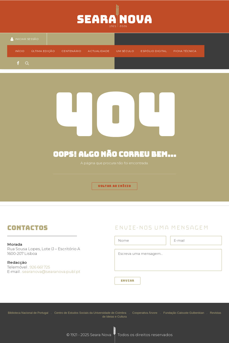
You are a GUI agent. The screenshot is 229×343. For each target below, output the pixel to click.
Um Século (125, 51)
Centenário (71, 51)
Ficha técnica (185, 51)
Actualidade (99, 51)
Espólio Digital (154, 51)
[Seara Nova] (114, 16)
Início (20, 51)
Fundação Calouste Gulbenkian (183, 312)
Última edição (43, 51)
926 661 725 (40, 267)
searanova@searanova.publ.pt (51, 271)
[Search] (25, 63)
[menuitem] (21, 51)
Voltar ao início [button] (114, 186)
